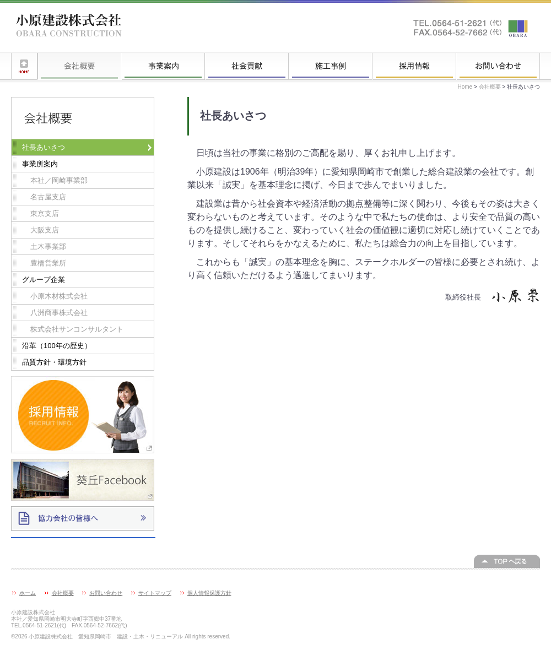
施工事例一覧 (330, 66)
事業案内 (163, 66)
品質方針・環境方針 (54, 362)
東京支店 (44, 213)
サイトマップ (154, 593)
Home (465, 87)
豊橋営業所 (48, 263)
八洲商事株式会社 (59, 312)
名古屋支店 (48, 197)
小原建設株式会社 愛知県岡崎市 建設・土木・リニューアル (69, 27)
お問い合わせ (498, 66)
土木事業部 (48, 246)
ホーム (24, 66)
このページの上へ (507, 561)
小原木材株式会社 (59, 296)
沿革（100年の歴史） (56, 346)
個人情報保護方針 (209, 593)
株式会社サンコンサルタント (76, 329)
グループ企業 (43, 279)
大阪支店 (44, 230)
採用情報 (414, 66)
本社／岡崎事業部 (59, 180)
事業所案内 (40, 164)
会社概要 (79, 66)
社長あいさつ (43, 147)
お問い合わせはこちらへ (471, 27)
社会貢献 (247, 66)
